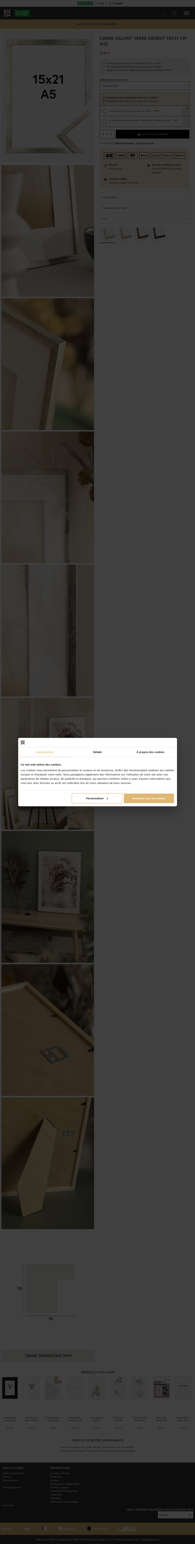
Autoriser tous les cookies (149, 798)
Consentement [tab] (44, 752)
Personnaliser (97, 798)
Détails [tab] (97, 752)
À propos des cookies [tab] (150, 752)
